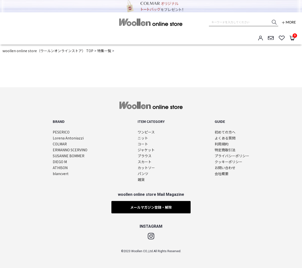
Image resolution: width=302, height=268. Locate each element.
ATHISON (60, 167)
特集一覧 (104, 50)
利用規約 (221, 144)
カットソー (146, 167)
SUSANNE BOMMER (68, 156)
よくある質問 (225, 138)
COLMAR (60, 144)
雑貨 (141, 179)
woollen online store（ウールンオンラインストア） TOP (47, 50)
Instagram (151, 236)
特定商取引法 (225, 150)
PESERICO (61, 132)
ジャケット (146, 150)
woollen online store (150, 22)
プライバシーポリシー (232, 156)
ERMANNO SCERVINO (70, 150)
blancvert (61, 173)
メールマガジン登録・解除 (151, 207)
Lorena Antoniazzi (68, 138)
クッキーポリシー (228, 161)
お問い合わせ (225, 167)
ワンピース (146, 132)
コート (143, 144)
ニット (143, 138)
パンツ (143, 173)
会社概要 (221, 173)
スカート (144, 161)
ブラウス (144, 156)
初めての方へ (225, 132)
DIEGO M (60, 161)
